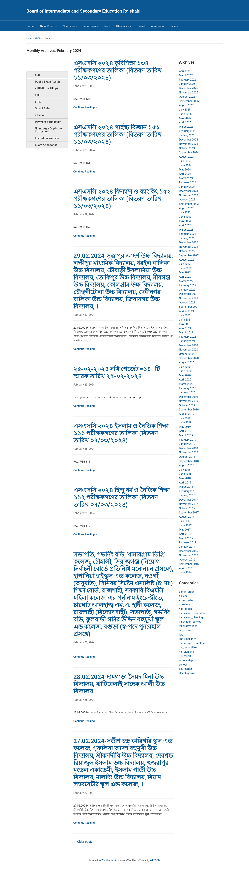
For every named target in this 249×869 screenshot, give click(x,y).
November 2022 (188, 246)
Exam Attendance (46, 145)
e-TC (38, 101)
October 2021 (187, 302)
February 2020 (187, 388)
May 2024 (185, 169)
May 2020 (185, 375)
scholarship (186, 660)
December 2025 (188, 88)
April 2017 (185, 534)
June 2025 (185, 114)
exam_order (186, 600)
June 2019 (185, 422)
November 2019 (188, 401)
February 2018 (187, 491)
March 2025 (186, 126)
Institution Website (47, 138)
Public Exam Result (47, 81)
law (181, 634)
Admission (157, 26)
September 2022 (189, 255)
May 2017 (185, 529)
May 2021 (185, 324)
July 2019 (185, 418)
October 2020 (187, 354)
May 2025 (185, 118)
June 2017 (185, 525)
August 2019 (186, 413)
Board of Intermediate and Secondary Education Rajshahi (83, 11)
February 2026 (187, 79)
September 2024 (189, 152)
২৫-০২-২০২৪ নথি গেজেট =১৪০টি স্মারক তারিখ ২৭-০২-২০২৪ (116, 373)
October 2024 (187, 148)
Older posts (83, 841)
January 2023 (187, 238)
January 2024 (187, 186)
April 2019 (185, 431)
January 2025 (187, 135)
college (183, 596)
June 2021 (185, 319)
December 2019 (188, 396)
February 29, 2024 (84, 86)
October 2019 (187, 405)
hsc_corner (185, 608)
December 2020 (188, 345)
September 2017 (189, 512)
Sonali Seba (42, 108)
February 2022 (187, 285)
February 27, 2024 (84, 792)
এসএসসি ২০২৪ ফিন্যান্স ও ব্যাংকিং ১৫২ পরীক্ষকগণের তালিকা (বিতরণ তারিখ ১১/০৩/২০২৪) (122, 199)
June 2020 (185, 371)
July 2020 (185, 366)
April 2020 (185, 379)
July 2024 (185, 161)
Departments (90, 26)
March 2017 (186, 538)
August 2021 (186, 311)
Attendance (122, 26)
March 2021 (186, 332)
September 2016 (189, 564)
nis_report (185, 656)
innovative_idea (188, 626)
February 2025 (187, 131)
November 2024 (188, 144)
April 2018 (185, 482)
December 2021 (188, 293)
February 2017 (187, 542)
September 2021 (189, 306)
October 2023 (187, 199)
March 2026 (186, 75)
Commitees (70, 26)
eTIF (38, 95)
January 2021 (187, 341)
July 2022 (185, 263)
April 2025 (185, 122)
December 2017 (188, 499)
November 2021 (188, 298)
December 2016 (188, 551)
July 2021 (185, 315)
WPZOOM (155, 860)
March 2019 (186, 435)
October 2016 (187, 559)
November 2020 (188, 349)
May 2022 (185, 272)
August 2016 (186, 568)
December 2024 (188, 139)
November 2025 (188, 92)
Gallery (174, 26)
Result (141, 26)
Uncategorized (187, 673)
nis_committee (188, 647)
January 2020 (187, 392)
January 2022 (187, 289)
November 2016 (188, 555)
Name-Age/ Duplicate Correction (48, 130)
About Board (47, 26)
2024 (37, 38)
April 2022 (185, 276)
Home (30, 26)
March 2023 (186, 229)
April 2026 (185, 71)
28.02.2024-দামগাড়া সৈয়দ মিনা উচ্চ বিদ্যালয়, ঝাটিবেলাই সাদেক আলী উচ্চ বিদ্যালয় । (119, 684)
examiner (184, 604)
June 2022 (185, 268)
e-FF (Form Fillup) (46, 88)
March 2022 (186, 281)
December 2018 (188, 448)
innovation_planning (191, 617)
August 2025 (186, 105)
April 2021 (185, 328)
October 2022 (187, 251)
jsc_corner (185, 630)
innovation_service (190, 621)
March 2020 (186, 384)
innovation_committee (192, 613)
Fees (107, 26)
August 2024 (186, 156)
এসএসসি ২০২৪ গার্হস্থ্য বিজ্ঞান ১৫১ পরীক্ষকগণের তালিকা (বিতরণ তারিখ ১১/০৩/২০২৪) (117, 134)
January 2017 (187, 546)
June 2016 (185, 572)
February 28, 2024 (84, 448)
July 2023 (185, 212)
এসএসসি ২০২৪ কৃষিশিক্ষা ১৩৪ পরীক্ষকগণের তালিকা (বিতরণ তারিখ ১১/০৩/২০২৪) (117, 70)
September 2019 (189, 409)
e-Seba (39, 115)
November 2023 (188, 195)
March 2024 (186, 178)
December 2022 (188, 242)
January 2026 (187, 83)
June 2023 (185, 216)
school (183, 664)
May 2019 (185, 426)
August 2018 (186, 465)
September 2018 (189, 461)
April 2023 (185, 225)
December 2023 (188, 191)
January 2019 (187, 443)
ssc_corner (185, 668)
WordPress (107, 860)
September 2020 (189, 358)
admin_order (186, 591)
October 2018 (187, 456)
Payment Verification (48, 121)
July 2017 (185, 521)
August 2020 (186, 362)
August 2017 (186, 516)
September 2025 (189, 101)
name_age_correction (192, 643)
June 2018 (185, 473)
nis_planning (186, 651)
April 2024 (185, 174)
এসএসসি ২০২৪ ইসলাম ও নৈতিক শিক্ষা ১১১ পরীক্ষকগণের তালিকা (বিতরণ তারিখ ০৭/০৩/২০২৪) (121, 433)
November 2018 (188, 452)
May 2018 (185, 478)
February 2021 (187, 336)
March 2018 (186, 486)
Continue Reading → (85, 107)
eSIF (38, 75)
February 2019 (187, 439)
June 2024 (185, 165)
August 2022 (186, 259)
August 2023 (186, 208)
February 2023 (187, 233)
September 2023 (189, 203)
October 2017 (187, 508)
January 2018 (187, 495)
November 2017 (188, 504)
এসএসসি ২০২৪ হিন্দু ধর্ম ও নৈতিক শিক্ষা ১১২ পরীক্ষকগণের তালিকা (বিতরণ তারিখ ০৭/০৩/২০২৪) (121, 497)
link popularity (187, 638)
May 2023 (185, 221)
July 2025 (185, 109)
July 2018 (185, 469)
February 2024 (187, 182)
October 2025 (187, 96)
